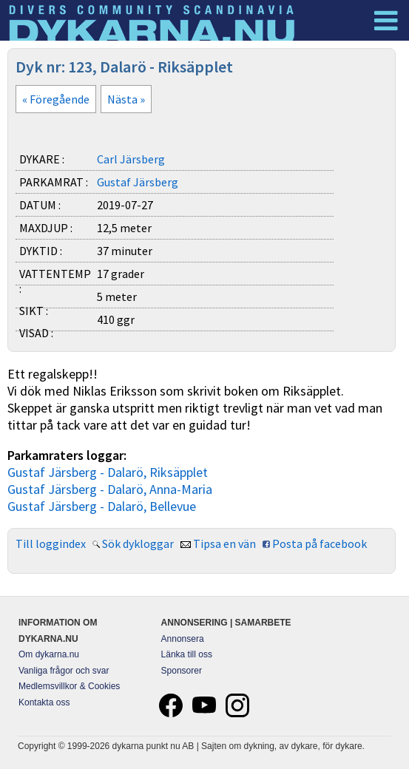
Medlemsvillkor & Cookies (69, 686)
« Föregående (55, 99)
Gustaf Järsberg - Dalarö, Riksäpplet (107, 472)
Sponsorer (181, 670)
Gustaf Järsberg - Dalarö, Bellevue (101, 506)
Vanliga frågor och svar (63, 670)
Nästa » (126, 99)
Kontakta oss (44, 702)
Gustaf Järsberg (137, 182)
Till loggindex (51, 543)
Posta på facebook (319, 543)
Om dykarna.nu (48, 654)
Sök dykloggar (138, 543)
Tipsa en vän (224, 543)
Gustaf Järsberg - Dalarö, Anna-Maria (109, 489)
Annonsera (182, 639)
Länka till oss (186, 654)
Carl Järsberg (131, 159)
